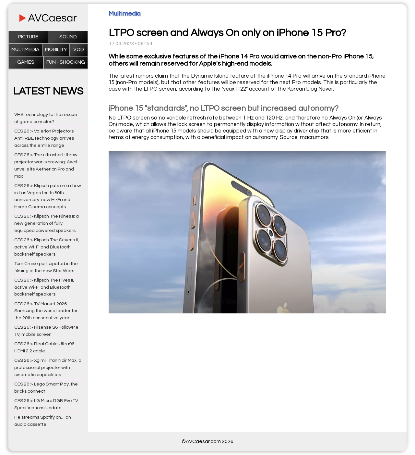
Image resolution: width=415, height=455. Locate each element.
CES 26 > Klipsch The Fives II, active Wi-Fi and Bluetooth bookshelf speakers (44, 287)
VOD (78, 49)
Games (25, 62)
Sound (68, 36)
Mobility (56, 49)
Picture (28, 36)
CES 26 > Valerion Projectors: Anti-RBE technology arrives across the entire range (44, 138)
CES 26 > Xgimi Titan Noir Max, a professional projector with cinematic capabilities (47, 367)
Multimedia (25, 49)
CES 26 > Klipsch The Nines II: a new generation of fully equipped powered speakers (46, 223)
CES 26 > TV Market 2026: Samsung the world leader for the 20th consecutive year (45, 311)
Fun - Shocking (65, 62)
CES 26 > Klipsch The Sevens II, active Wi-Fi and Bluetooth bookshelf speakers (46, 247)
